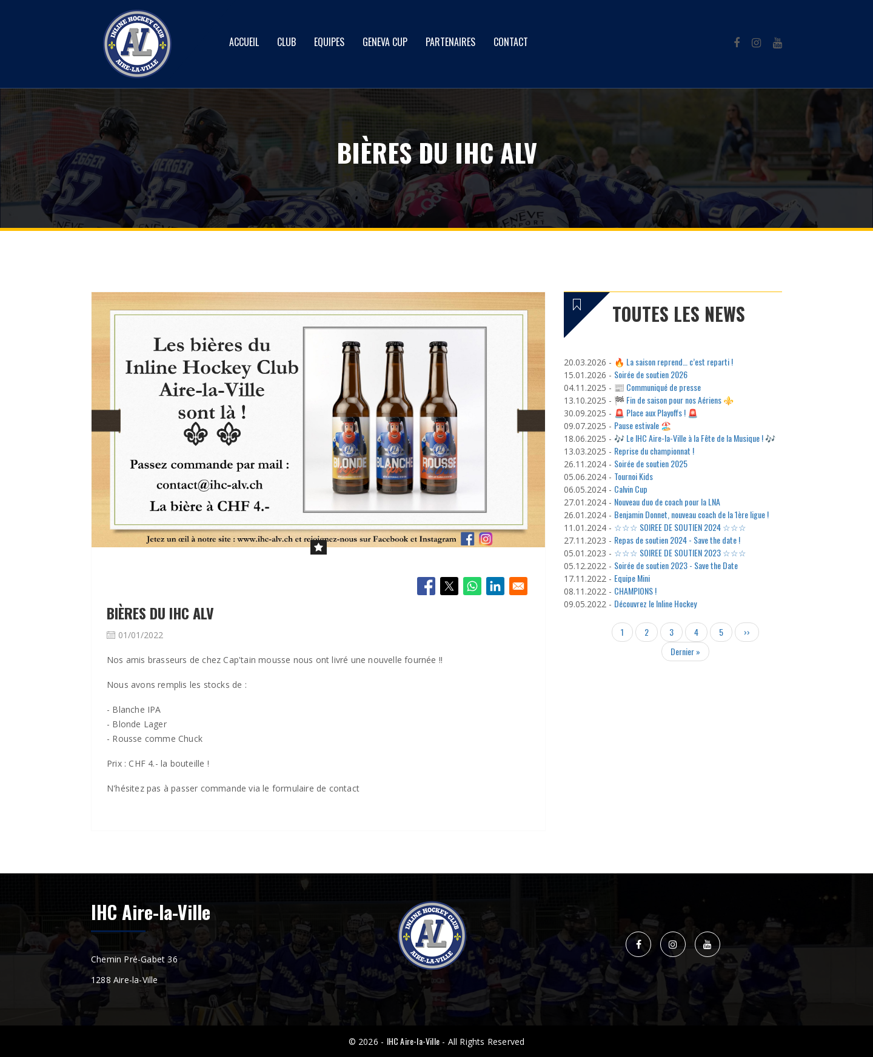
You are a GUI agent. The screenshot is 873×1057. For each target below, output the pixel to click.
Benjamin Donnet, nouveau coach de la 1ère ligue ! (691, 514)
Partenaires (450, 42)
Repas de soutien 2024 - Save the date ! (677, 539)
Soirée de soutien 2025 (650, 463)
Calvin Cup (630, 488)
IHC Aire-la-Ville (413, 1041)
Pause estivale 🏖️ (642, 425)
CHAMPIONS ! (635, 590)
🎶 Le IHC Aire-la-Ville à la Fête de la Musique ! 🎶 (694, 438)
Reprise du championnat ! (654, 450)
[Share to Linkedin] (495, 586)
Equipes (329, 42)
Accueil (244, 42)
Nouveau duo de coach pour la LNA (667, 501)
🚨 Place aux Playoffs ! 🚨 (656, 412)
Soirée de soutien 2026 (650, 374)
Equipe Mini (632, 578)
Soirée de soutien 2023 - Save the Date (676, 565)
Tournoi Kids (633, 476)
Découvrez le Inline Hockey (655, 603)
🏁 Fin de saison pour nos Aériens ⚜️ (674, 399)
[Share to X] (449, 586)
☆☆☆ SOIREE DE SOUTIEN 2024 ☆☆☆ (680, 527)
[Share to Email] (518, 586)
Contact (510, 42)
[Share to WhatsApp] (472, 586)
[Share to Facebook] (426, 586)
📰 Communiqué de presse (657, 387)
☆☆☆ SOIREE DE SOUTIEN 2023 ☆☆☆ (680, 552)
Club (286, 42)
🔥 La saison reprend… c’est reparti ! (673, 361)
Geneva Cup (385, 42)
